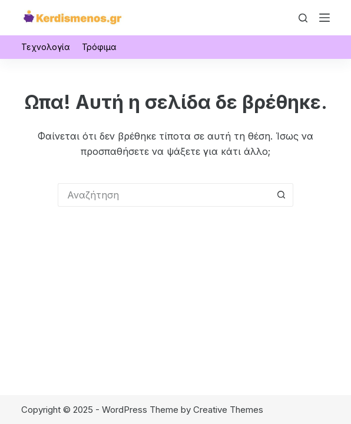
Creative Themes (228, 409)
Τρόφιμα (99, 47)
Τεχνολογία (45, 47)
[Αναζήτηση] (303, 18)
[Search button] (281, 195)
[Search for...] (164, 195)
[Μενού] (324, 17)
